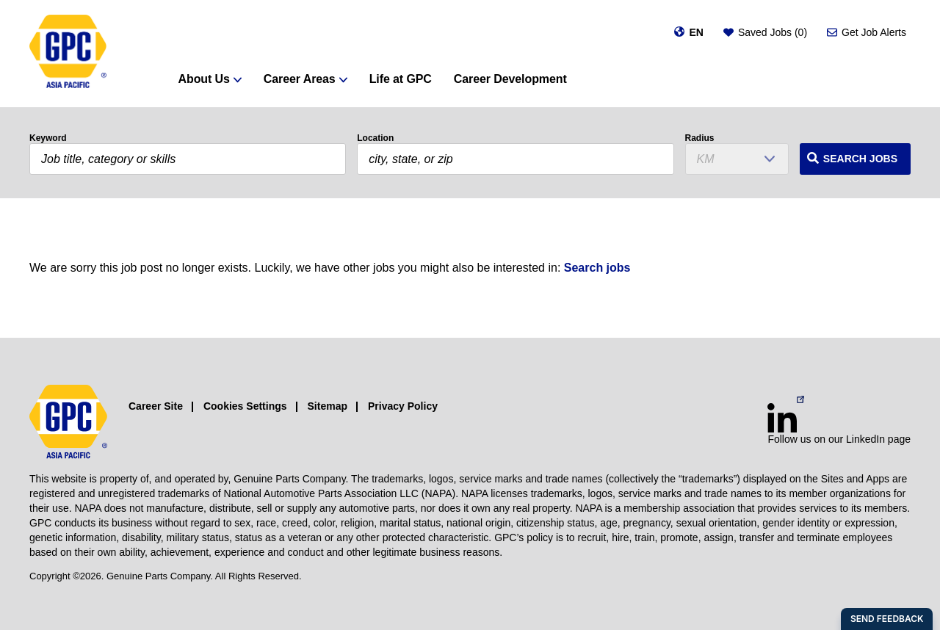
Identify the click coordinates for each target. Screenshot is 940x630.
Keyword (48, 138)
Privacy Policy (403, 406)
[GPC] (67, 54)
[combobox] (515, 159)
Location (375, 138)
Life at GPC (400, 79)
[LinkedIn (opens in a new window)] (782, 417)
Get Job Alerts (874, 32)
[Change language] (688, 32)
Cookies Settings (245, 406)
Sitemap (327, 406)
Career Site (156, 406)
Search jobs (597, 267)
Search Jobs (860, 158)
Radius (700, 138)
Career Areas (300, 79)
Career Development (510, 79)
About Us (204, 79)
